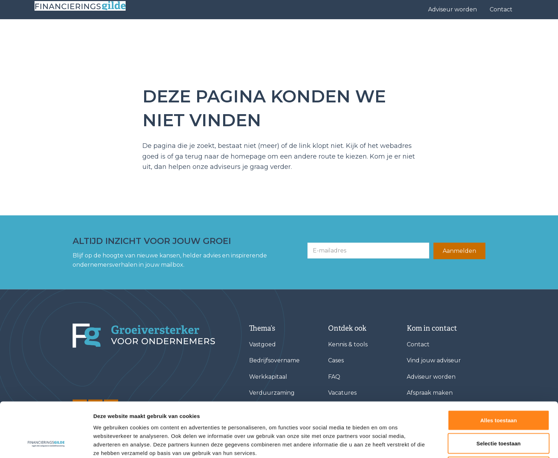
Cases (362, 34)
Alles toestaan (498, 370)
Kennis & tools (449, 34)
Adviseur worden (452, 9)
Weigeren (498, 417)
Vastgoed (262, 344)
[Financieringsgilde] (144, 336)
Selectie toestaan (499, 394)
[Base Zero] (91, 34)
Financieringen (255, 34)
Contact (501, 9)
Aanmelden (459, 250)
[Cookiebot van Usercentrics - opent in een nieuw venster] (46, 444)
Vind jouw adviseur (318, 34)
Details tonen (384, 444)
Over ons (397, 34)
